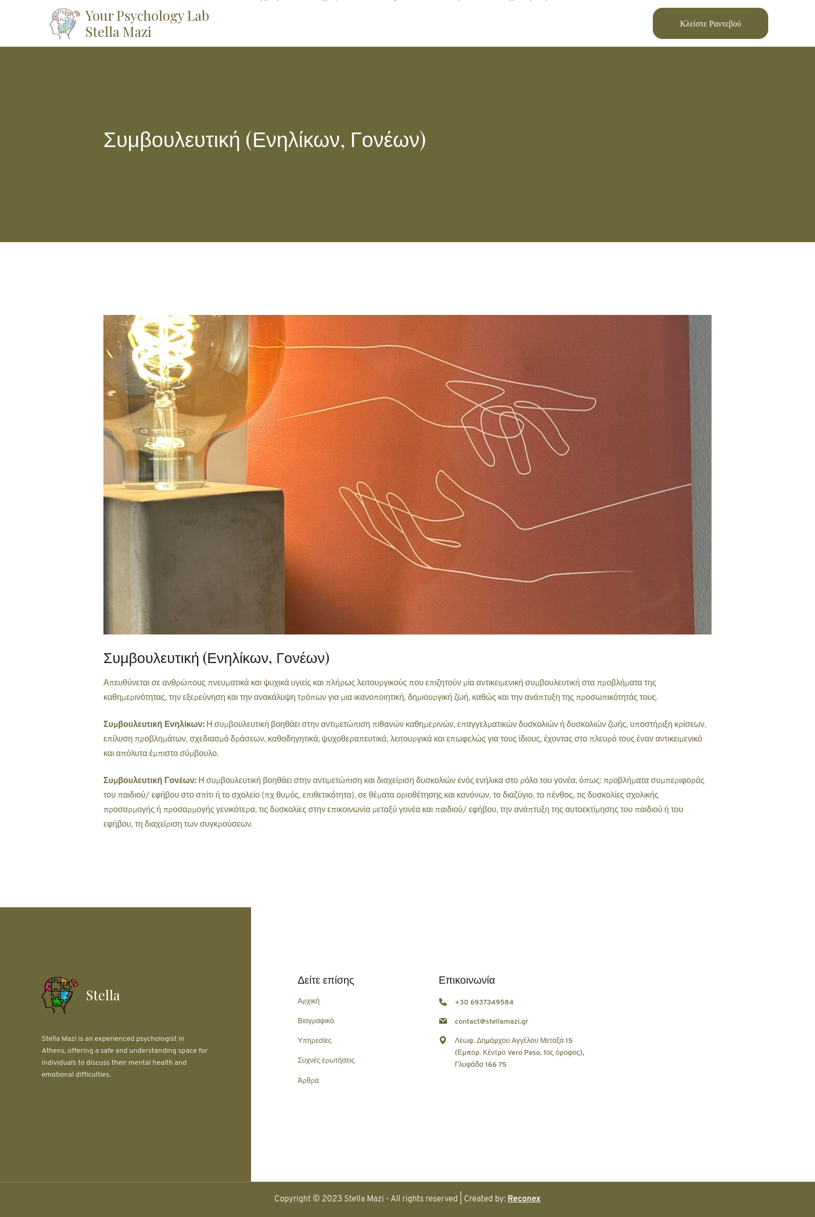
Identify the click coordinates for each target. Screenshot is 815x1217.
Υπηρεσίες (315, 1041)
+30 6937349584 (484, 1002)
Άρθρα (308, 1081)
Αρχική (309, 1001)
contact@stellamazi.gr (491, 1021)
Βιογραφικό (316, 1021)
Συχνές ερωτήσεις (326, 1060)
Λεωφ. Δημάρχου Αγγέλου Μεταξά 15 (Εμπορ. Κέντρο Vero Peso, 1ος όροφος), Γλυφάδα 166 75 (519, 1053)
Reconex (524, 1199)
